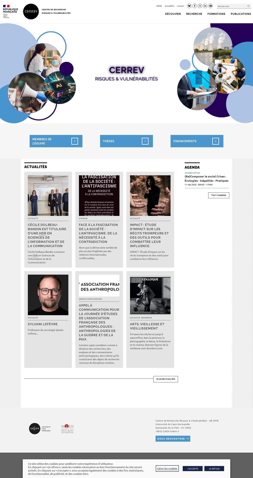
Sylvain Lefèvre (43, 324)
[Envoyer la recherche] (249, 6)
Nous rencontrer (171, 438)
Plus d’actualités (165, 379)
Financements (185, 141)
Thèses (108, 141)
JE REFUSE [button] (214, 468)
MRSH (159, 5)
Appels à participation (90, 299)
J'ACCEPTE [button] (192, 468)
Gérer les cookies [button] (167, 468)
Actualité (33, 218)
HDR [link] (42, 233)
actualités (169, 5)
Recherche (146, 318)
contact (180, 5)
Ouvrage (83, 218)
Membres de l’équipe (48, 141)
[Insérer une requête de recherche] (234, 6)
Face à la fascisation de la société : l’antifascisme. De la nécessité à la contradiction (98, 233)
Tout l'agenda (218, 195)
